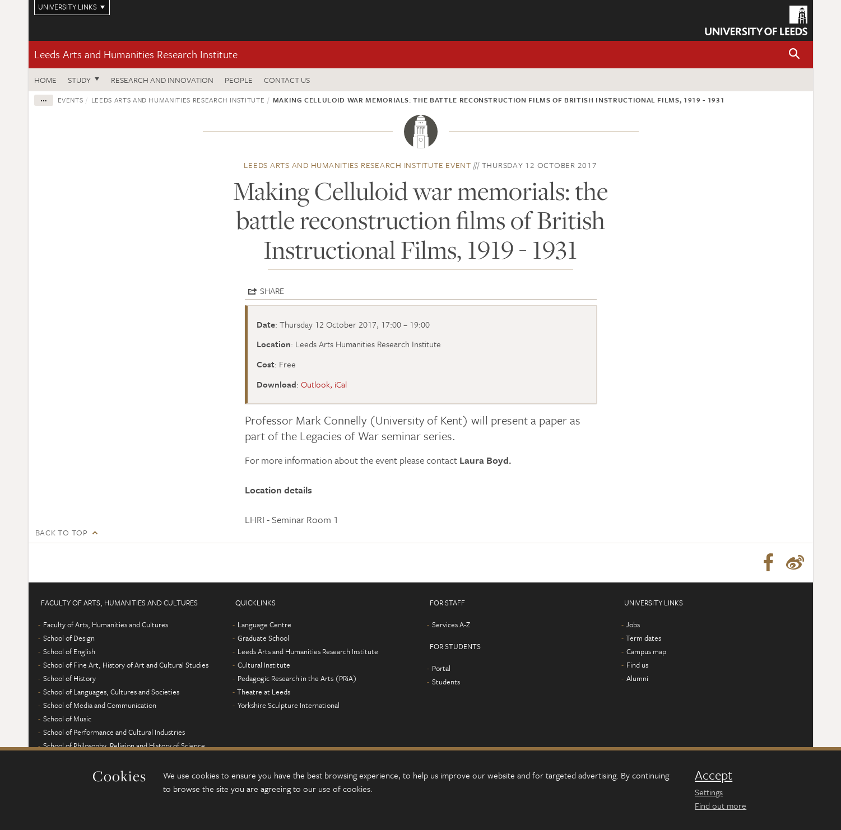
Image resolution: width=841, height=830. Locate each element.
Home (45, 80)
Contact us (287, 80)
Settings (709, 792)
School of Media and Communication (99, 705)
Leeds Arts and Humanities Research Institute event (357, 165)
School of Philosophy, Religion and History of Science (124, 745)
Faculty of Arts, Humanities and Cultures (105, 624)
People (239, 80)
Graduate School (263, 638)
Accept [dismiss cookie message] (713, 775)
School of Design (69, 638)
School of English (69, 651)
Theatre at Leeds (263, 691)
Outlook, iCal (324, 384)
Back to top (61, 532)
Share (272, 291)
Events (70, 100)
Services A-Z (451, 624)
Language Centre (264, 624)
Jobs (633, 624)
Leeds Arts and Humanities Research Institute (136, 54)
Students (446, 681)
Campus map (646, 651)
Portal (441, 668)
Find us (637, 664)
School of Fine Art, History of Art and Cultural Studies (125, 664)
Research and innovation (162, 80)
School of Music (67, 718)
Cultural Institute (264, 664)
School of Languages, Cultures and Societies (111, 691)
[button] (794, 54)
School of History (69, 678)
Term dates (643, 638)
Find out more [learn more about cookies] (720, 805)
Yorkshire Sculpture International (289, 705)
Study (79, 80)
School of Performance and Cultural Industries (114, 732)
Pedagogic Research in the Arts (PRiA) (297, 678)
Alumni (637, 678)
